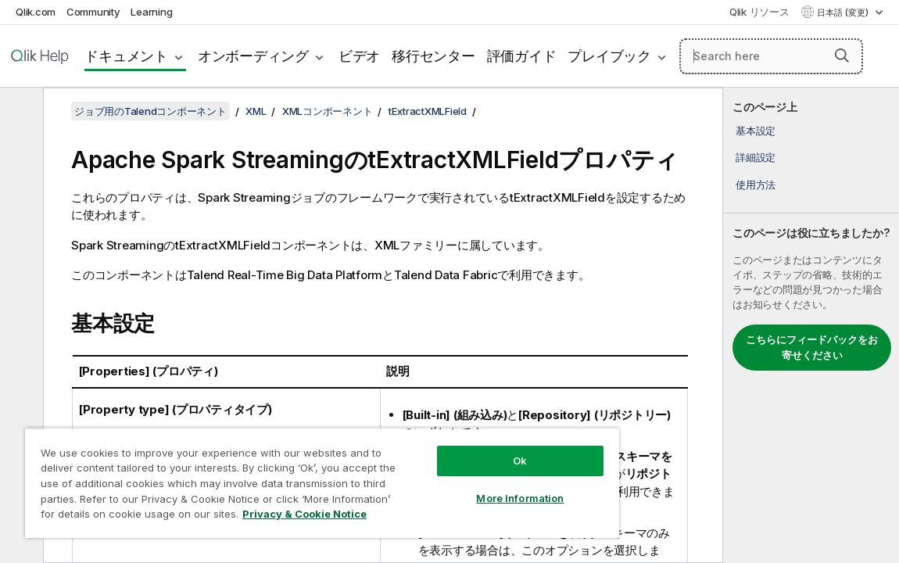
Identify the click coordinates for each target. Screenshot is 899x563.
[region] (285, 477)
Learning (151, 11)
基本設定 (755, 130)
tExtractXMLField (428, 111)
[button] (842, 55)
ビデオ (359, 56)
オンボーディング (253, 56)
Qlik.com (36, 11)
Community (93, 11)
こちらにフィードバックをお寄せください (812, 347)
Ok (459, 449)
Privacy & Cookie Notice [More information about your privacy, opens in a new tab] (167, 517)
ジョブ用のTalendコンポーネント (150, 111)
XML (255, 111)
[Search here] (771, 56)
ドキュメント (126, 56)
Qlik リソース (759, 11)
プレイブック (609, 56)
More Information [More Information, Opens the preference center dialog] (459, 486)
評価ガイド (522, 56)
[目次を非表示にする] (19, 112)
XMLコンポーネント (327, 111)
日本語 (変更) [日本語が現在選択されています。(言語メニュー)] (844, 12)
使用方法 (755, 184)
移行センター (433, 56)
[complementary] (811, 325)
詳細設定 (755, 157)
